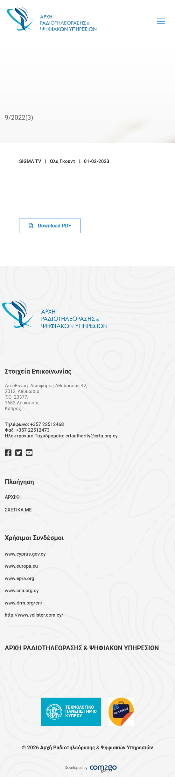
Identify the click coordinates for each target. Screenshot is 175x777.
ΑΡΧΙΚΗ (13, 497)
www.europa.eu (21, 566)
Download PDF (50, 226)
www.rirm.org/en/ (24, 603)
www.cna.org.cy (22, 590)
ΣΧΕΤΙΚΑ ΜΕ (18, 510)
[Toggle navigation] (161, 21)
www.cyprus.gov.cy (25, 554)
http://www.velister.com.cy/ (34, 615)
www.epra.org (19, 578)
